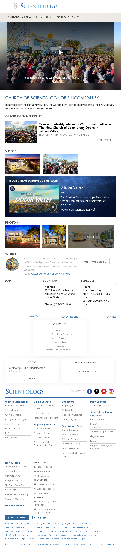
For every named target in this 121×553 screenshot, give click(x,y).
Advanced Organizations (60, 338)
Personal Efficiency (42, 434)
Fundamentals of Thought (46, 419)
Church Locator (97, 420)
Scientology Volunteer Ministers (19, 540)
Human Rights (11, 491)
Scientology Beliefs (14, 411)
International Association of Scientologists (54, 540)
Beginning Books (70, 406)
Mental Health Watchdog (16, 495)
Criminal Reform (12, 477)
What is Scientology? (17, 403)
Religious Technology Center (57, 536)
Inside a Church (12, 430)
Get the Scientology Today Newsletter (44, 517)
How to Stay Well (15, 507)
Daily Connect (98, 403)
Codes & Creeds (13, 425)
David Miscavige (35, 536)
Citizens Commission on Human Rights (68, 547)
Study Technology (13, 472)
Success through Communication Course (45, 445)
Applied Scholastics (57, 543)
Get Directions (69, 316)
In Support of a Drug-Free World (82, 543)
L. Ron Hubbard (11, 532)
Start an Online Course (82, 536)
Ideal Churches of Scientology (59, 334)
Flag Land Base (59, 341)
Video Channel (12, 439)
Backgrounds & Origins (16, 420)
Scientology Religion (61, 532)
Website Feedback (44, 492)
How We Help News (71, 449)
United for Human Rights (15, 547)
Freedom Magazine (83, 540)
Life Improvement (42, 439)
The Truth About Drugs (16, 486)
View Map (34, 316)
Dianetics (25, 532)
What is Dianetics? (13, 416)
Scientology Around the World (101, 415)
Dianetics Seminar (42, 429)
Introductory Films (70, 420)
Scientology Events (71, 436)
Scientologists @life (99, 406)
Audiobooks (67, 411)
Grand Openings (70, 431)
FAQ (7, 434)
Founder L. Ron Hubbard (16, 406)
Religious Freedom (71, 440)
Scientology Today (73, 427)
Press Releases (43, 468)
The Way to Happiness (15, 468)
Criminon (31, 543)
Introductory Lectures (72, 416)
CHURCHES (59, 324)
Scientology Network (41, 532)
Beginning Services (44, 425)
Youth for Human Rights (39, 547)
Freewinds (60, 345)
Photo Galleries (43, 472)
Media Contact (42, 477)
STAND (97, 540)
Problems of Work (42, 414)
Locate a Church (60, 330)
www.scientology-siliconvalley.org (51, 273)
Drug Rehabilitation (14, 481)
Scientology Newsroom (15, 536)
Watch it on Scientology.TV (77, 209)
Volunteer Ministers (14, 500)
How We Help (12, 464)
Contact (111, 316)
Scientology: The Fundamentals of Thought (26, 369)
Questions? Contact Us (46, 488)
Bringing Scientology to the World (60, 349)
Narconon (42, 543)
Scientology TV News (71, 445)
